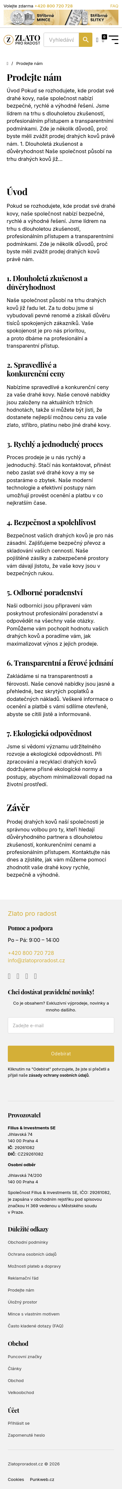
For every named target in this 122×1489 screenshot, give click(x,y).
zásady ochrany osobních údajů (58, 1075)
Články (14, 1368)
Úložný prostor (22, 1301)
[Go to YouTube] (9, 976)
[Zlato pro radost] (22, 40)
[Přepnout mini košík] (103, 40)
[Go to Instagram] (26, 976)
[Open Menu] (113, 40)
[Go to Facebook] (18, 976)
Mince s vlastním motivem (34, 1313)
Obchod (16, 1380)
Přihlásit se (19, 1423)
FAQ (114, 5)
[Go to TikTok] (35, 976)
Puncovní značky (25, 1356)
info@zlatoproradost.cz (36, 960)
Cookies (16, 1479)
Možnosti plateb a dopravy (34, 1266)
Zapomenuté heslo (26, 1435)
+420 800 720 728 (53, 5)
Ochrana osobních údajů (32, 1254)
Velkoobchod (21, 1392)
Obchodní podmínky (28, 1242)
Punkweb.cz (42, 1479)
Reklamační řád (23, 1278)
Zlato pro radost (32, 913)
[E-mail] (61, 1025)
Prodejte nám (21, 1290)
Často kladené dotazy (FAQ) (35, 1325)
